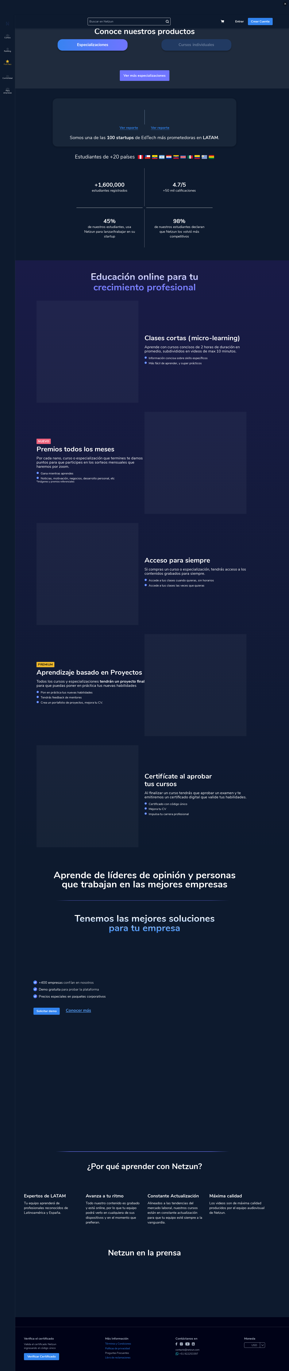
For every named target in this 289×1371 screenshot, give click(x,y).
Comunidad (7, 77)
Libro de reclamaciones (117, 1357)
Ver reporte (129, 128)
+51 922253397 (186, 1354)
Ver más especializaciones (145, 75)
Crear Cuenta (260, 21)
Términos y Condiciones (118, 1343)
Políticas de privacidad (117, 1348)
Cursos (7, 36)
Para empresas (7, 90)
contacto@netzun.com (187, 1350)
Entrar (239, 21)
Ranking (7, 50)
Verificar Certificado (41, 1356)
